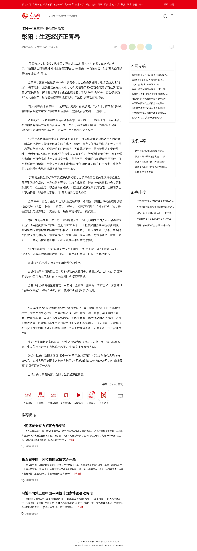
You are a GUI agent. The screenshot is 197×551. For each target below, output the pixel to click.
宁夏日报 (53, 47)
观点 (88, 4)
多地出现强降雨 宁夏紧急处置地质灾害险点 (157, 207)
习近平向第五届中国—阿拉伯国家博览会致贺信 (57, 493)
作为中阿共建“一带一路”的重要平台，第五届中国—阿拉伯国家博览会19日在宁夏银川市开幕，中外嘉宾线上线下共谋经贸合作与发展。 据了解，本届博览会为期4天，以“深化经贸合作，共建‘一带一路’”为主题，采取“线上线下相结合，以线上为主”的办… (72, 435)
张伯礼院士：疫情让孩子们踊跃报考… (150, 75)
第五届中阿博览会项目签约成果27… (149, 103)
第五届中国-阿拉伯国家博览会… (150, 151)
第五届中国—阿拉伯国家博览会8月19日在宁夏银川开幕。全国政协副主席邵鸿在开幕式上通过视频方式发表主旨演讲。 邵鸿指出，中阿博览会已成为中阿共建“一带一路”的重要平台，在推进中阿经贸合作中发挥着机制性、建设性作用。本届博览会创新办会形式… (72, 469)
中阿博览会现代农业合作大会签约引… (150, 108)
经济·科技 (47, 4)
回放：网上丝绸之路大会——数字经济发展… (158, 213)
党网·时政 (37, 4)
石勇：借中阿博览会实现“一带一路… (149, 89)
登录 (166, 4)
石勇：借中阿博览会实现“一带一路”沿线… (157, 225)
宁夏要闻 (73, 16)
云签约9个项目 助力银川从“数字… (148, 80)
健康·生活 (79, 4)
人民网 (52, 16)
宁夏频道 (62, 16)
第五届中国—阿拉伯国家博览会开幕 (49, 459)
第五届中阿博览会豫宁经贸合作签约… (150, 99)
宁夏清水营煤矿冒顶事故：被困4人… (149, 113)
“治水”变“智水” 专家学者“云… (146, 84)
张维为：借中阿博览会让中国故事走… (150, 94)
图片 (129, 4)
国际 (100, 4)
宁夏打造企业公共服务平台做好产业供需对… (158, 219)
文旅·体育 (69, 4)
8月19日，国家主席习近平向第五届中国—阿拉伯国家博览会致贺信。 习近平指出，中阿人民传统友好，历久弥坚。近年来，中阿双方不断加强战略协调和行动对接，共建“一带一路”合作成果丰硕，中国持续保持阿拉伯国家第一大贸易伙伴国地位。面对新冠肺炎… (72, 503)
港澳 (111, 4)
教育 (135, 4)
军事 (106, 4)
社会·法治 (58, 4)
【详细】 (70, 440)
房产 (141, 4)
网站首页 (26, 4)
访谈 (94, 4)
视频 (123, 4)
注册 (172, 4)
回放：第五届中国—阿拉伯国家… (151, 161)
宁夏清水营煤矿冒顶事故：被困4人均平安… (158, 201)
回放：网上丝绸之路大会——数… (151, 156)
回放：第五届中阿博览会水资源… (151, 167)
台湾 (117, 4)
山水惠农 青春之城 (144, 172)
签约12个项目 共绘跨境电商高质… (148, 117)
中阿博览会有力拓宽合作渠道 (44, 426)
